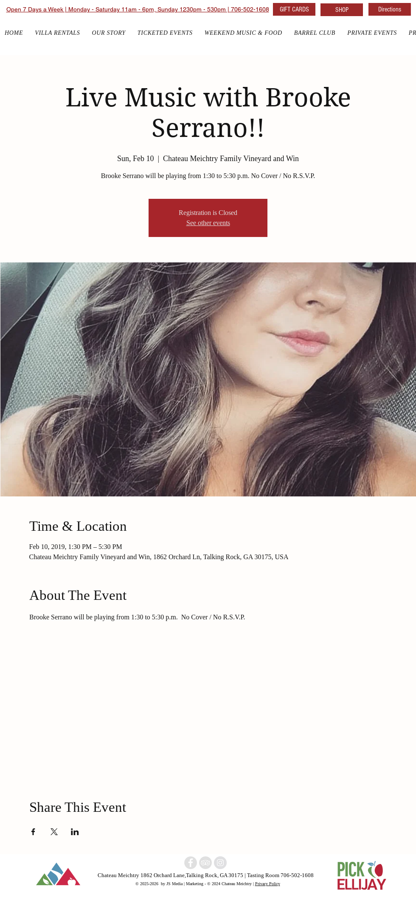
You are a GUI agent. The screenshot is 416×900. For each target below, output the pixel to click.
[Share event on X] (54, 831)
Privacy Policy (267, 883)
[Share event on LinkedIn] (75, 831)
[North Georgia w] (220, 862)
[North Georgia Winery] (205, 862)
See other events (208, 223)
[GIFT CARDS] (294, 9)
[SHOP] (341, 9)
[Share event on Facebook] (33, 831)
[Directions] (389, 9)
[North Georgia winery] (190, 862)
